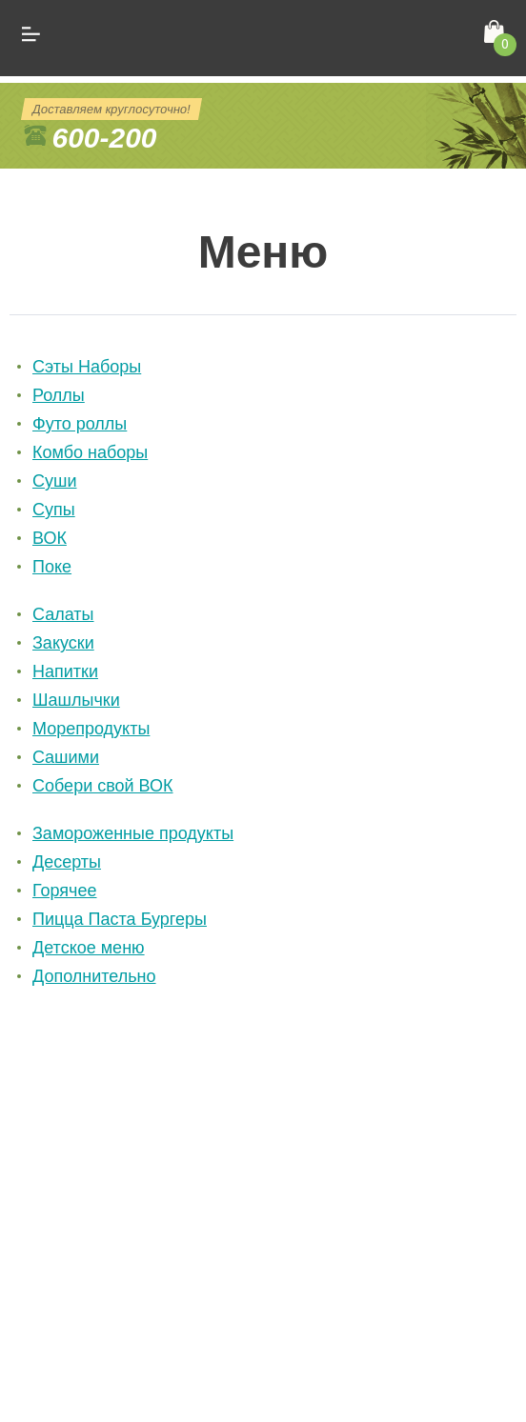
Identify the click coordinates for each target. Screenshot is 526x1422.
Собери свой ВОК (102, 785)
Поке (51, 566)
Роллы (58, 395)
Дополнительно (94, 976)
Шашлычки (76, 700)
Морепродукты (91, 728)
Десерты (66, 861)
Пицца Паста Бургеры (119, 919)
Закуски (63, 642)
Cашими (65, 757)
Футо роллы (79, 423)
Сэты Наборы (86, 366)
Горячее (64, 890)
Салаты (63, 614)
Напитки (65, 671)
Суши (54, 481)
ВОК (49, 538)
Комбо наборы (90, 452)
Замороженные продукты (132, 833)
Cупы (53, 509)
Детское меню (88, 947)
